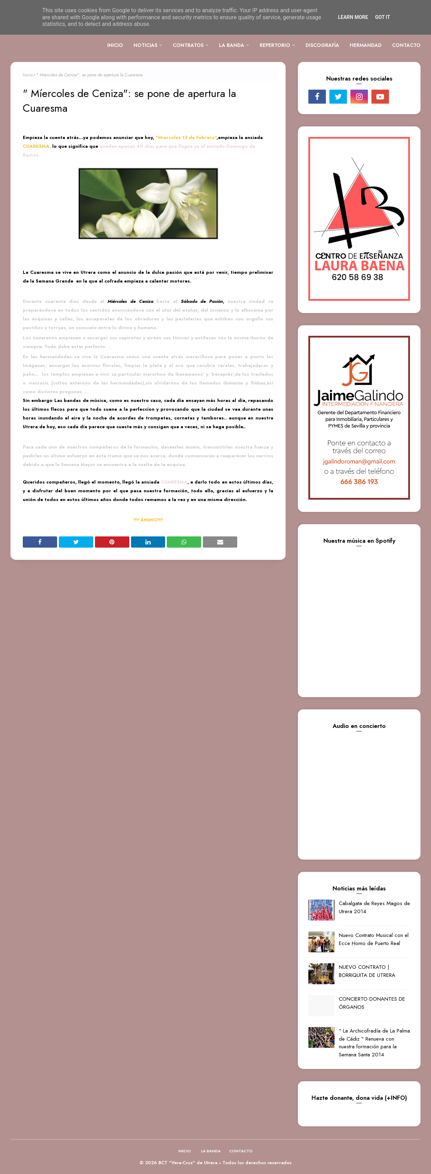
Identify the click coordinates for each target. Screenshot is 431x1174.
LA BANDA (211, 1151)
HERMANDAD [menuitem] (366, 45)
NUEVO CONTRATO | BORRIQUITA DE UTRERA (367, 971)
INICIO (184, 1151)
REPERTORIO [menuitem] (275, 45)
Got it (382, 17)
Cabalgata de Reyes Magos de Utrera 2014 (374, 907)
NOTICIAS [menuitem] (145, 45)
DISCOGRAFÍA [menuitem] (322, 45)
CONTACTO (241, 1151)
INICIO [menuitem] (115, 45)
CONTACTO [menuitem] (406, 45)
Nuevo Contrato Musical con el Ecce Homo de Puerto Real (374, 939)
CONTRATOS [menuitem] (188, 45)
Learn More (353, 17)
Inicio (28, 75)
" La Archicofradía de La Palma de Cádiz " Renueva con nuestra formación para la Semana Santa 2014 (374, 1042)
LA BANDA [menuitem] (231, 45)
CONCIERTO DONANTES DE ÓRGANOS (372, 1003)
